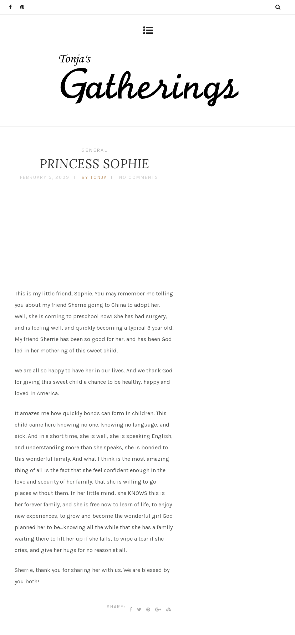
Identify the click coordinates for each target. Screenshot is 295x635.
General (94, 150)
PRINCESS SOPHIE (94, 163)
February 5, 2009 (45, 177)
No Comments (138, 177)
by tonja (94, 177)
